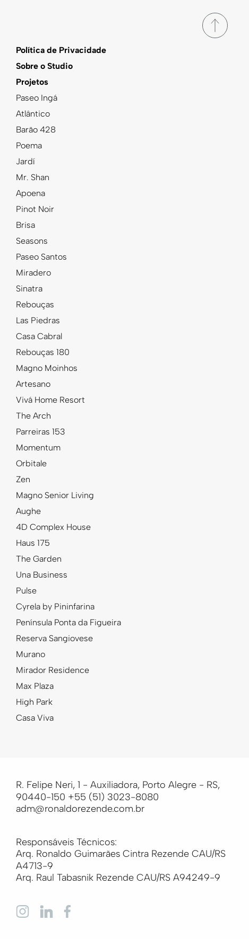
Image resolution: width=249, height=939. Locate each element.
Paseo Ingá (36, 98)
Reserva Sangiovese (54, 638)
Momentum (38, 447)
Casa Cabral (39, 336)
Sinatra (29, 289)
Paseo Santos (41, 257)
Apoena (30, 193)
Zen (23, 479)
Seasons (32, 241)
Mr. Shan (32, 177)
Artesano (33, 384)
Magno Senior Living (55, 495)
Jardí (25, 161)
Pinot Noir (35, 209)
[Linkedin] (46, 910)
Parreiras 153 (40, 432)
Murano (30, 654)
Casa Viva (35, 718)
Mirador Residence (52, 670)
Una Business (41, 575)
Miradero (33, 273)
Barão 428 (36, 130)
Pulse (26, 591)
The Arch (33, 416)
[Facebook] (70, 910)
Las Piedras (38, 320)
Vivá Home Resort (50, 400)
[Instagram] (22, 910)
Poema (29, 145)
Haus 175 (33, 543)
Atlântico (33, 114)
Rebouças (35, 304)
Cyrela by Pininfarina (55, 606)
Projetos (32, 82)
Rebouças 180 (43, 352)
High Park (34, 702)
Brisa (25, 225)
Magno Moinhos (47, 368)
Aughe (28, 511)
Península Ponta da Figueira (68, 622)
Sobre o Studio (44, 66)
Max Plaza (35, 686)
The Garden (39, 559)
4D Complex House (53, 527)
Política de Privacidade (61, 50)
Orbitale (31, 463)
